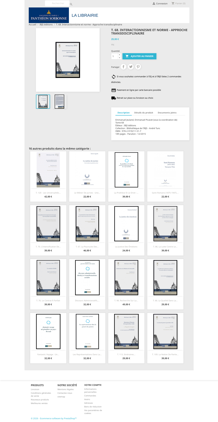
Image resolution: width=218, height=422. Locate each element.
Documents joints (167, 112)
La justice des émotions (126, 246)
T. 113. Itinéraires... (126, 354)
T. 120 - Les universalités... (48, 192)
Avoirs (87, 399)
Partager (123, 67)
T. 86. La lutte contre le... (165, 246)
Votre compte (92, 385)
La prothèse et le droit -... (126, 192)
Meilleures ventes (39, 403)
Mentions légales (65, 389)
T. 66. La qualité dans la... (165, 300)
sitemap (61, 396)
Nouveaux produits (40, 399)
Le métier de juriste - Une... (87, 192)
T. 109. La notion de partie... (165, 354)
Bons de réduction (93, 406)
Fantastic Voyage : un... (48, 354)
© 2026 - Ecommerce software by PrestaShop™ (54, 418)
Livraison (35, 389)
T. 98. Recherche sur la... (126, 300)
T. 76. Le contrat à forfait (48, 300)
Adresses (88, 403)
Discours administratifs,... (87, 300)
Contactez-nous (64, 393)
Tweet (131, 67)
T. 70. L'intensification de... (48, 246)
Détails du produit (143, 112)
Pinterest (138, 67)
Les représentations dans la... (87, 354)
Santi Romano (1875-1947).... (165, 192)
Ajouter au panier (139, 56)
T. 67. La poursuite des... (87, 246)
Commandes (90, 395)
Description (124, 112)
